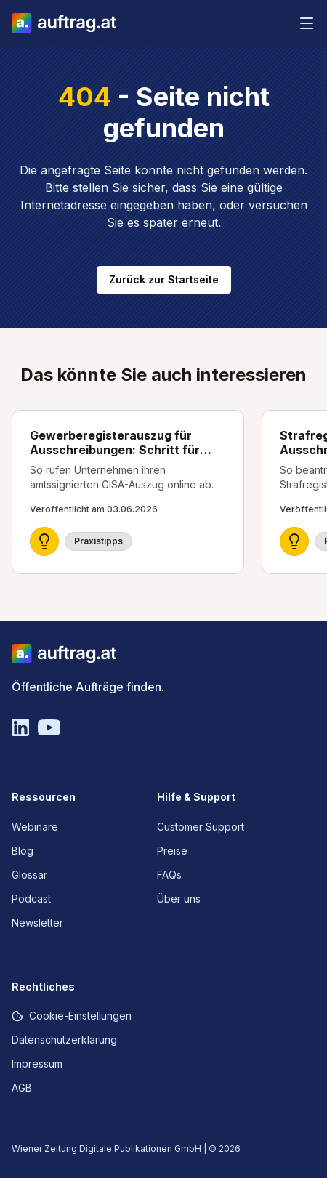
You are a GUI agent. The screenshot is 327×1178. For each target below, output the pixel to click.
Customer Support (200, 826)
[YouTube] (49, 727)
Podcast (31, 898)
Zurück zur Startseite (164, 279)
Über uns (179, 898)
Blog (22, 850)
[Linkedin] (20, 727)
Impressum (37, 1063)
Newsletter (37, 922)
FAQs (169, 874)
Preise (172, 850)
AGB (22, 1087)
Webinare (35, 826)
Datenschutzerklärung (64, 1039)
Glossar (29, 874)
